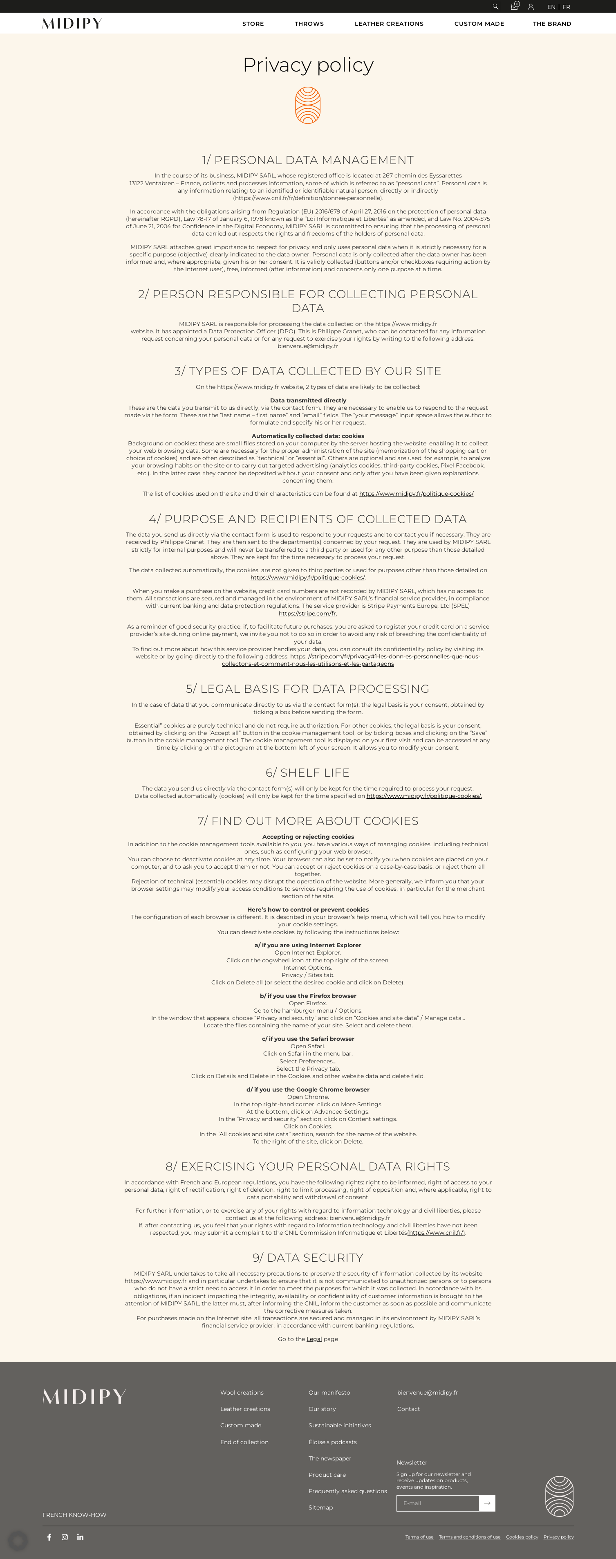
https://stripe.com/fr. (308, 613)
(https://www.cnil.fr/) (436, 1232)
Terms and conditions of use (468, 1537)
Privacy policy (559, 1537)
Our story (322, 1409)
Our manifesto (329, 1392)
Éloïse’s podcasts (333, 1442)
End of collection (244, 1442)
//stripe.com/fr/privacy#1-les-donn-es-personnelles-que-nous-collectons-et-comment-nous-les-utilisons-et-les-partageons (351, 660)
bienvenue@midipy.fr (427, 1392)
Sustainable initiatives (340, 1425)
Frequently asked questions (348, 1491)
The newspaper (330, 1458)
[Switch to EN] (551, 7)
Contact (408, 1409)
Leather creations (245, 1409)
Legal (314, 1339)
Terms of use (417, 1537)
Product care (327, 1474)
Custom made (240, 1425)
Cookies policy (521, 1537)
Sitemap (321, 1507)
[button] (496, 6)
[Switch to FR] (566, 7)
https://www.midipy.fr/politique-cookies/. (424, 796)
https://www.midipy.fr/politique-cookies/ (416, 493)
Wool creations (242, 1392)
